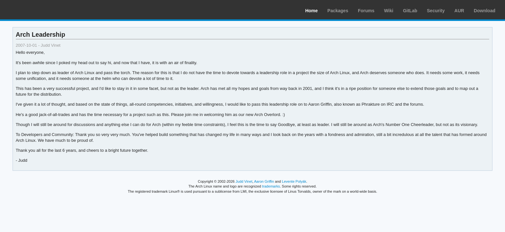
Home (311, 10)
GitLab (410, 10)
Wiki (389, 10)
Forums (366, 10)
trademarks (271, 186)
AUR (459, 10)
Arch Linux (35, 9)
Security (436, 10)
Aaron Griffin (264, 181)
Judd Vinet (244, 181)
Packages (338, 10)
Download (484, 10)
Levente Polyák (294, 181)
